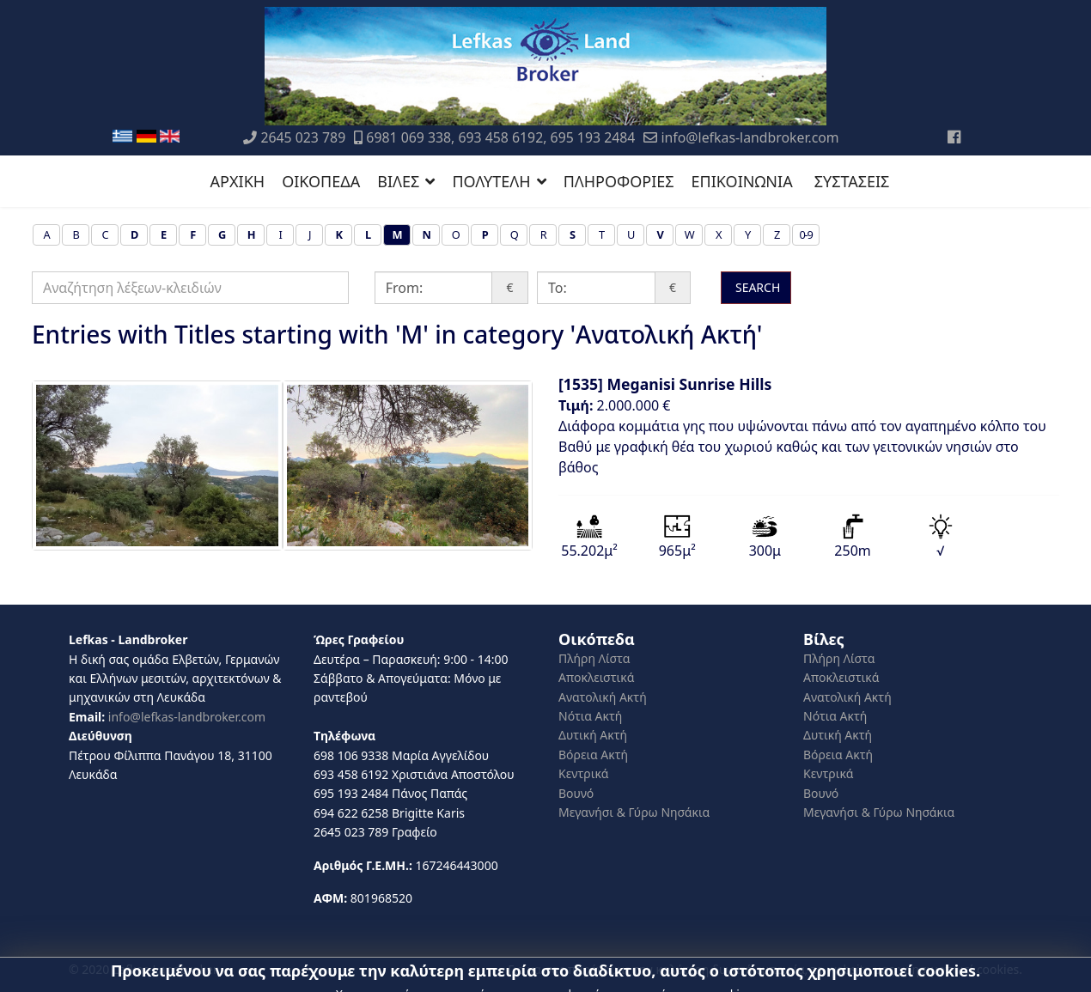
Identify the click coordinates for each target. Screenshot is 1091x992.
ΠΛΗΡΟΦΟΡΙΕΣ (619, 181)
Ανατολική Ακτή (602, 697)
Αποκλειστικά (596, 677)
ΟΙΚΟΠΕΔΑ (321, 181)
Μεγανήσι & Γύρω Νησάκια (634, 812)
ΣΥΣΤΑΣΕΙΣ (852, 181)
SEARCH (756, 287)
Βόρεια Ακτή (593, 754)
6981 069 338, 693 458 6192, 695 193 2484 (500, 137)
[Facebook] (954, 136)
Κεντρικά (583, 773)
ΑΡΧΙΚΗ (237, 181)
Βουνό (576, 793)
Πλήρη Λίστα (594, 658)
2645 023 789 (302, 137)
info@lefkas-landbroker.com (749, 137)
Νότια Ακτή (590, 716)
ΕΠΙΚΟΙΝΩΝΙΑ (742, 181)
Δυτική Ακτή (592, 735)
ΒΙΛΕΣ (398, 181)
